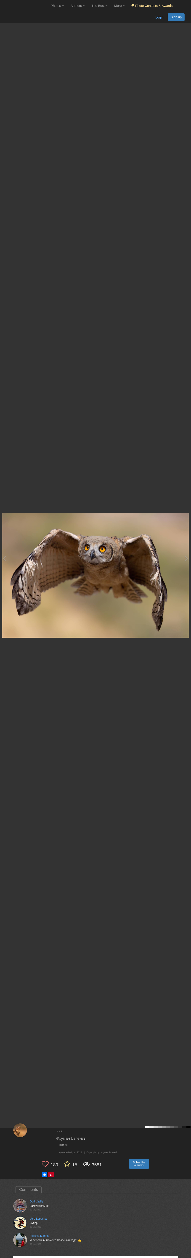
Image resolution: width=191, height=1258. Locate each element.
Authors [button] (78, 5)
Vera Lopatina (38, 1218)
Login (159, 17)
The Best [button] (99, 5)
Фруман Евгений (71, 1138)
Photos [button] (57, 5)
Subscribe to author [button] (139, 1164)
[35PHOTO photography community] (25, 6)
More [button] (119, 5)
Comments (28, 1189)
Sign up (176, 17)
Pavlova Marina (39, 1235)
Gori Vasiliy (36, 1201)
